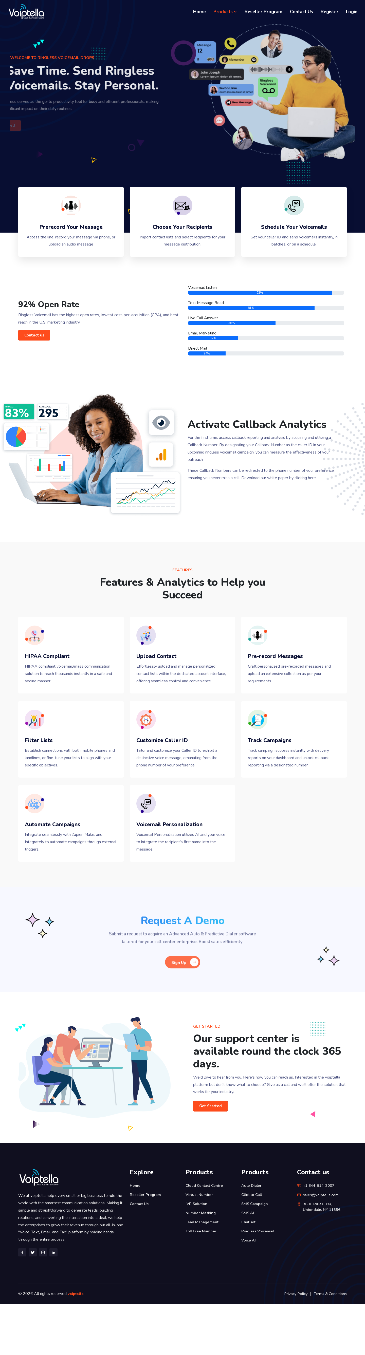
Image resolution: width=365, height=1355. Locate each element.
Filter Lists (44, 778)
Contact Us (301, 12)
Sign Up (184, 1011)
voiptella (76, 1345)
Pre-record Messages (282, 675)
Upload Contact (162, 675)
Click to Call (252, 1246)
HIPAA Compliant (53, 675)
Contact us (37, 346)
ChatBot (249, 1273)
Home (199, 12)
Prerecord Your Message (71, 234)
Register (329, 12)
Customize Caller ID (169, 778)
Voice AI (249, 1291)
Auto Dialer (252, 1236)
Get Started (213, 1157)
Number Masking (201, 1264)
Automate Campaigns (59, 874)
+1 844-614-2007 (320, 1236)
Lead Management (203, 1273)
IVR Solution (197, 1255)
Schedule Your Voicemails (294, 234)
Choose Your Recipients (182, 234)
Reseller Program (263, 12)
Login (351, 12)
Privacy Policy (294, 1345)
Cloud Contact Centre (206, 1236)
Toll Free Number (202, 1282)
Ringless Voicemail (259, 1282)
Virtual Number (200, 1246)
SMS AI (248, 1264)
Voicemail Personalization (177, 874)
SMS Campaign (255, 1255)
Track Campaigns (275, 778)
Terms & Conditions (330, 1345)
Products (225, 12)
